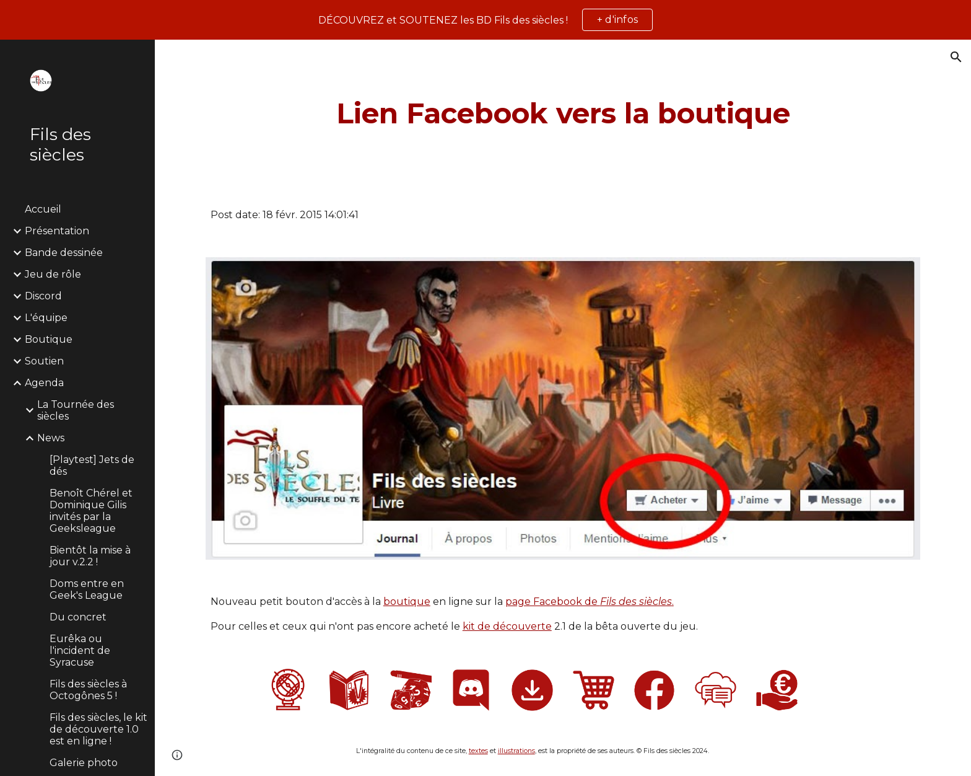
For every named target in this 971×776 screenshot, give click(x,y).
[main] (563, 113)
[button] (956, 57)
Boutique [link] (48, 339)
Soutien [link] (44, 361)
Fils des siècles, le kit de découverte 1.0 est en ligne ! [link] (98, 729)
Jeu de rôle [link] (53, 274)
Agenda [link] (44, 383)
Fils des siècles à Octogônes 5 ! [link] (88, 690)
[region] (485, 20)
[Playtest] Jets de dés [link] (92, 465)
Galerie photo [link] (84, 763)
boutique (406, 601)
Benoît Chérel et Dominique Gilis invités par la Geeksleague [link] (91, 510)
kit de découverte (507, 626)
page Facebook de (552, 601)
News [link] (50, 438)
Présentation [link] (57, 231)
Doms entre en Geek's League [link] (87, 589)
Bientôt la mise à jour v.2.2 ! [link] (90, 556)
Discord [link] (43, 296)
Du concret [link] (78, 617)
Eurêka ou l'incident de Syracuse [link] (80, 650)
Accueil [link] (43, 209)
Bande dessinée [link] (64, 252)
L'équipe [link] (46, 318)
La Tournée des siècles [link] (75, 410)
